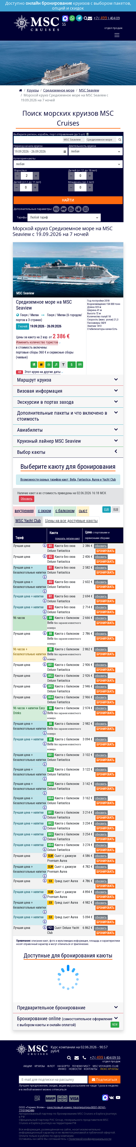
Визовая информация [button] (39, 391)
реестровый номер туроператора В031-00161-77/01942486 (62, 1108)
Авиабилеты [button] (30, 430)
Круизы (40, 1066)
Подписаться (104, 1079)
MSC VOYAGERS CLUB (105, 1066)
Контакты (90, 1069)
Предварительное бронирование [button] (51, 1008)
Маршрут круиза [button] (34, 380)
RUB (115, 509)
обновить (101, 546)
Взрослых (20, 170)
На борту (63, 1066)
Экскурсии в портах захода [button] (45, 402)
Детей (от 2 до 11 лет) (27, 182)
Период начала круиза (28, 146)
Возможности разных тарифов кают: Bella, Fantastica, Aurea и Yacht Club (68, 479)
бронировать (105, 551)
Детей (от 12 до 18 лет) (82, 170)
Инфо (62, 1069)
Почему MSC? (81, 1066)
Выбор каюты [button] (31, 452)
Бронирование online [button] (68, 1022)
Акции (27, 1066)
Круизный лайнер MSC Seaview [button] (49, 441)
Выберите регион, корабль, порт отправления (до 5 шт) (51, 134)
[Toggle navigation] (116, 35)
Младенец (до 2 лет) (81, 182)
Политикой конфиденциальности (90, 1139)
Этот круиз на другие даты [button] (38, 372)
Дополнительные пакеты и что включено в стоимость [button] (62, 416)
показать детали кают (67, 538)
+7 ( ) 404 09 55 (105, 1057)
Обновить (26, 498)
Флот (51, 1066)
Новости (75, 1069)
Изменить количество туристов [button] (37, 342)
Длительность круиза (82, 146)
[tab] (24, 511)
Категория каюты (24, 158)
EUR (106, 509)
